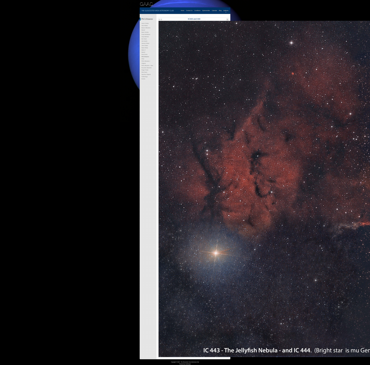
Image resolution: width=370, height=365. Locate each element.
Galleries (225, 10)
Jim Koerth (144, 41)
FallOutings (145, 76)
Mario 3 (144, 50)
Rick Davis (144, 72)
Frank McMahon (146, 34)
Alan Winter (145, 25)
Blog (220, 10)
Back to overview (227, 19)
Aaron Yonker (145, 23)
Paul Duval (144, 54)
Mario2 (143, 52)
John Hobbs (145, 45)
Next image (161, 19)
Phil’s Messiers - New (147, 65)
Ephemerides (206, 10)
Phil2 (143, 59)
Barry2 (143, 30)
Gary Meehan (145, 36)
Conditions (197, 10)
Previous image (159, 19)
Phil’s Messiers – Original (146, 62)
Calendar (214, 10)
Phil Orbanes (145, 56)
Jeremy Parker (145, 43)
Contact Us (189, 10)
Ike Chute (144, 39)
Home (182, 10)
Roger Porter (145, 70)
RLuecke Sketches (147, 67)
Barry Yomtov (145, 32)
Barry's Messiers (146, 27)
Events (143, 79)
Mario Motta (145, 47)
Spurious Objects (146, 74)
